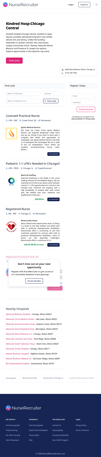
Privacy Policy (90, 119)
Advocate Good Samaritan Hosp (20, 324)
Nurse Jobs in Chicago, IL (53, 378)
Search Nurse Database (38, 430)
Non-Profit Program (60, 440)
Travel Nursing (11, 430)
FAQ (30, 440)
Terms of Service (76, 119)
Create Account (86, 109)
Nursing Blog (57, 430)
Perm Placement (12, 440)
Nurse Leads (34, 435)
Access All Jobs (34, 281)
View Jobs (14, 60)
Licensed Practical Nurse (23, 116)
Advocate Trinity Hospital (17, 348)
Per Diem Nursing (13, 435)
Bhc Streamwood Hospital (17, 363)
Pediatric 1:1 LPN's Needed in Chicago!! (33, 163)
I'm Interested (53, 154)
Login (71, 4)
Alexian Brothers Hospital (17, 353)
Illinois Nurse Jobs (29, 378)
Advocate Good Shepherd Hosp (20, 329)
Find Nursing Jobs (13, 425)
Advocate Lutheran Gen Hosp (19, 339)
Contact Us (56, 425)
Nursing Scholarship (60, 435)
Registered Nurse (18, 209)
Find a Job (50, 101)
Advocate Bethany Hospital (18, 314)
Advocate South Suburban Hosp (20, 343)
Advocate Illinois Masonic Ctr (19, 334)
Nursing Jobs (11, 378)
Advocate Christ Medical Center (20, 319)
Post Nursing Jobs (36, 425)
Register (84, 4)
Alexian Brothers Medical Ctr (19, 358)
